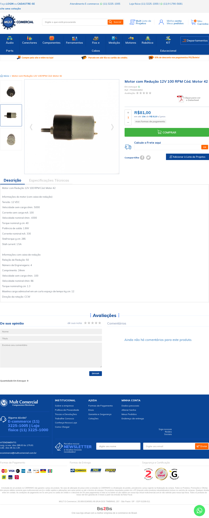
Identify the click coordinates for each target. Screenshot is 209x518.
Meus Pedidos (129, 414)
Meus (175, 23)
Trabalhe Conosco (64, 418)
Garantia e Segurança (99, 414)
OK (204, 147)
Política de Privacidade (67, 410)
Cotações (93, 418)
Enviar (95, 373)
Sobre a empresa (64, 405)
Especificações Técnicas (49, 180)
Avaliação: (130, 93)
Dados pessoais (130, 405)
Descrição (12, 180)
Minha (174, 21)
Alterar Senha (129, 410)
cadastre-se (26, 3)
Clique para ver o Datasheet (192, 99)
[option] (11, 91)
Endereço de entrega (133, 418)
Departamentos (197, 40)
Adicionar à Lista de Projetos (187, 156)
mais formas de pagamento (150, 121)
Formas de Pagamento (100, 405)
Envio (91, 410)
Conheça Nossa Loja (66, 422)
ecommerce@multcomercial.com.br (18, 453)
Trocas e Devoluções (66, 414)
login (10, 3)
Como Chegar (62, 427)
